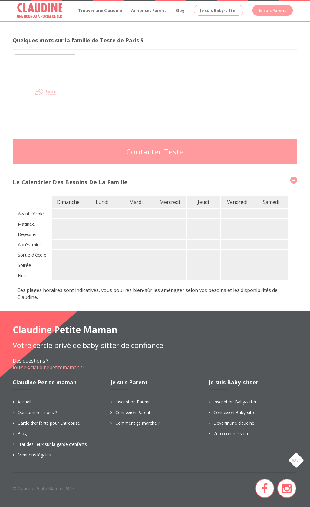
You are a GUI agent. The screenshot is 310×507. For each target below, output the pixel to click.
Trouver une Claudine (100, 10)
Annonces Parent (148, 10)
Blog (180, 10)
